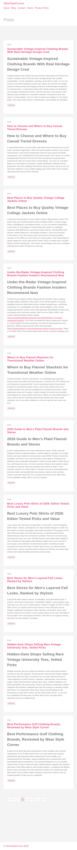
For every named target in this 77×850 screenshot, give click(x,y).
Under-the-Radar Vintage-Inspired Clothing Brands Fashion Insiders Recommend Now (35, 274)
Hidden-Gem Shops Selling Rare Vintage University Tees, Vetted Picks (34, 646)
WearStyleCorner (14, 3)
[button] (10, 799)
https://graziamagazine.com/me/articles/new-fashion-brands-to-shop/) (35, 328)
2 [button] (22, 799)
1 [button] (18, 799)
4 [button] (30, 799)
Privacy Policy (42, 8)
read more (11, 105)
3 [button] (26, 799)
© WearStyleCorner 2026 (16, 846)
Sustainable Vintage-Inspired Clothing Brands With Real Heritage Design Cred (37, 50)
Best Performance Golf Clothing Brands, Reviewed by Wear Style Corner (34, 726)
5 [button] (34, 799)
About (6, 8)
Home (30, 8)
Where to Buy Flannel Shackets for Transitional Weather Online (30, 359)
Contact (21, 8)
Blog (13, 8)
